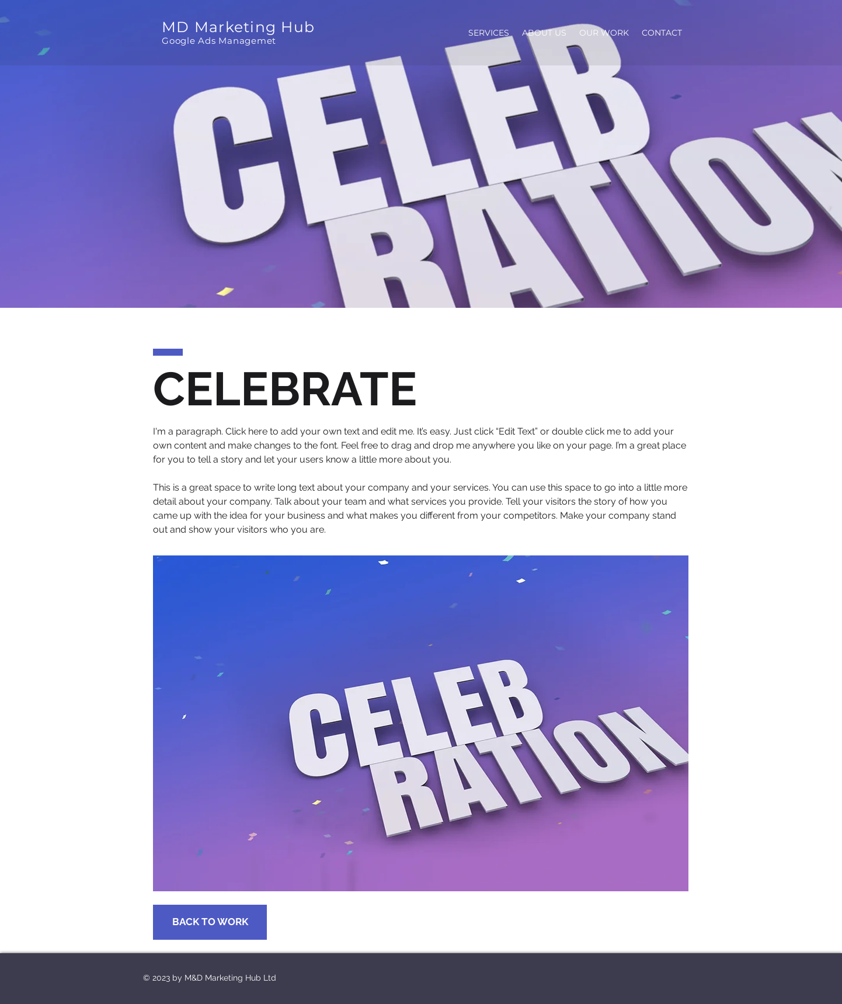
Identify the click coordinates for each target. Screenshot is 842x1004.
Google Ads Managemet (219, 40)
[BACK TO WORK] (210, 922)
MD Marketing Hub (238, 27)
